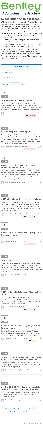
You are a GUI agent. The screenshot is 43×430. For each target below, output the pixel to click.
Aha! (40, 423)
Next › (16, 412)
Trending (15, 84)
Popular (25, 84)
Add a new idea (21, 66)
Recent (5, 84)
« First (5, 408)
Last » (24, 412)
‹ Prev (12, 408)
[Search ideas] (21, 77)
